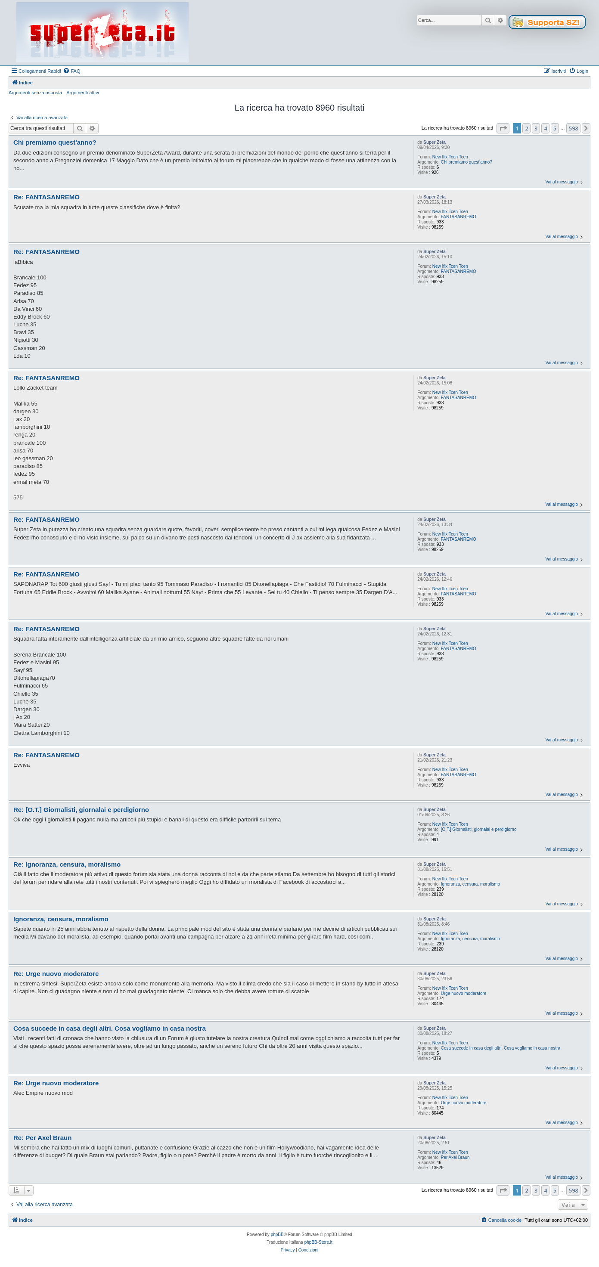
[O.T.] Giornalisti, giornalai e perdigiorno (479, 829)
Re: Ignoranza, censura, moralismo (67, 864)
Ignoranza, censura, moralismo (470, 884)
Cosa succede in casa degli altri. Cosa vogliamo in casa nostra (500, 1048)
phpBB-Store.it (318, 1242)
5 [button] (554, 128)
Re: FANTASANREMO (46, 197)
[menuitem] (71, 71)
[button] (503, 128)
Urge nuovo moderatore (464, 993)
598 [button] (573, 128)
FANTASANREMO (458, 216)
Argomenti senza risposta (35, 92)
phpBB (277, 1234)
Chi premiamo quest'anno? (466, 162)
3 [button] (535, 128)
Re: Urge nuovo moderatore (56, 973)
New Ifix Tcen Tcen (450, 157)
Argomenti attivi (82, 92)
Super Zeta (434, 142)
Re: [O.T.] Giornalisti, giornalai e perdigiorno (81, 809)
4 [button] (545, 128)
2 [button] (526, 128)
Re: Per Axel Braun (42, 1137)
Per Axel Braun (455, 1157)
